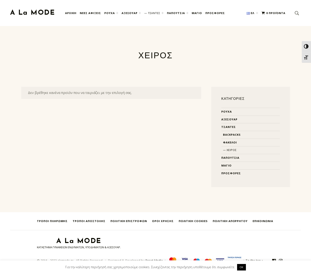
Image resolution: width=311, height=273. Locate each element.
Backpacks (232, 134)
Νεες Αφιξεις (90, 13)
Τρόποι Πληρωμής (52, 221)
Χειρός (232, 150)
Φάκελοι (230, 142)
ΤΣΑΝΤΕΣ (154, 13)
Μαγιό (226, 165)
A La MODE (32, 12)
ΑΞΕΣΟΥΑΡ (130, 13)
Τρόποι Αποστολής (89, 221)
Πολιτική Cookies (193, 221)
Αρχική (70, 13)
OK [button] (241, 267)
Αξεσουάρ (229, 119)
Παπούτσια (230, 158)
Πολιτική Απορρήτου (230, 221)
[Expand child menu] (117, 13)
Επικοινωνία (263, 221)
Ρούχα (226, 111)
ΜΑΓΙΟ (197, 13)
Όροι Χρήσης (163, 221)
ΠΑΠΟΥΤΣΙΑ (176, 13)
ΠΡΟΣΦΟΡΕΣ (215, 13)
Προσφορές (231, 173)
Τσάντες (228, 127)
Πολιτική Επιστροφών (128, 221)
